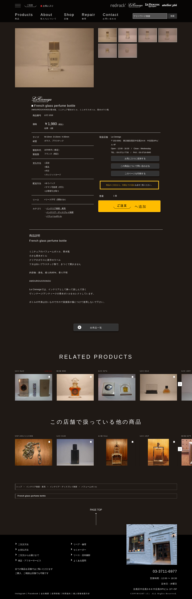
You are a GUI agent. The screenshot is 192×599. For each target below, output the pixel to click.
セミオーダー (80, 550)
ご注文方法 (23, 544)
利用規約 (66, 594)
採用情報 (56, 594)
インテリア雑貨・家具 (56, 208)
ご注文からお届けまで (28, 555)
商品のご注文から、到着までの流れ (120, 185)
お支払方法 (23, 550)
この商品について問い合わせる (135, 166)
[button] (180, 384)
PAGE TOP (96, 517)
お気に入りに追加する (135, 158)
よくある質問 (80, 560)
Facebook (33, 594)
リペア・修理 (80, 544)
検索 (172, 16)
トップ (19, 487)
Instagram (20, 594)
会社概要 (45, 594)
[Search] (150, 16)
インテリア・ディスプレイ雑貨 (60, 212)
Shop (69, 16)
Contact (110, 16)
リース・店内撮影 (82, 555)
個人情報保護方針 (81, 594)
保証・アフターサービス (29, 560)
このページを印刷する (135, 173)
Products (24, 16)
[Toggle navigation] (18, 6)
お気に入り (46, 6)
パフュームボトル (54, 216)
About (48, 16)
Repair (88, 16)
